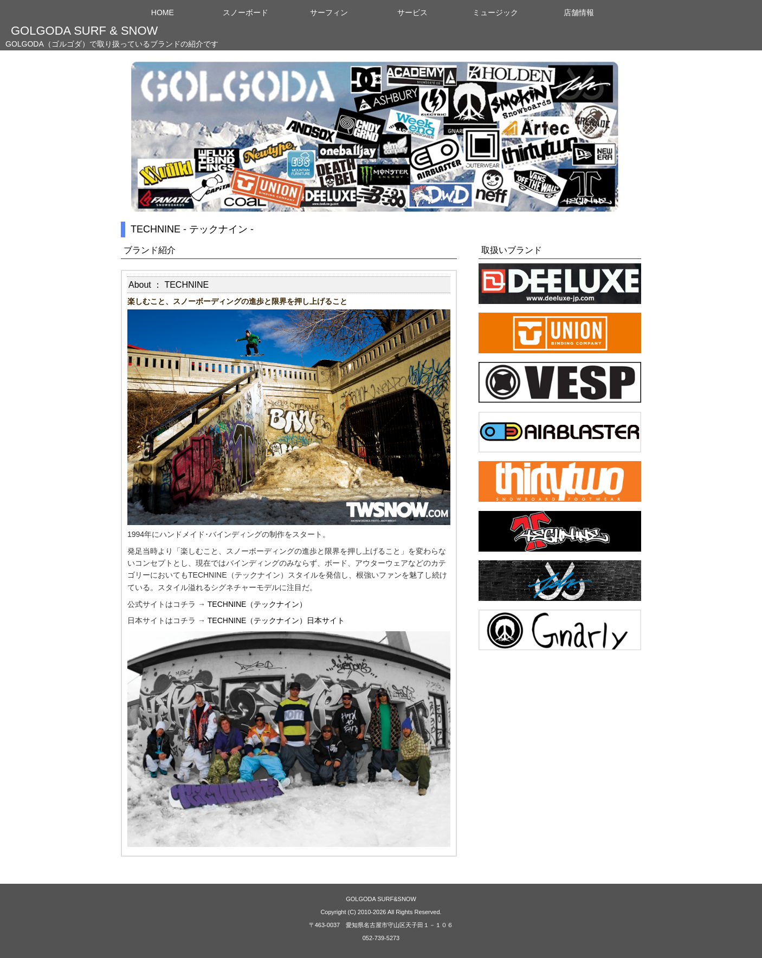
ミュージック (495, 12)
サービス (412, 12)
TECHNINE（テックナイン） (257, 604)
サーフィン (329, 12)
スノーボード (245, 12)
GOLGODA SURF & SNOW (84, 30)
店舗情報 (579, 12)
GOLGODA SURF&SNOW (381, 899)
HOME (162, 12)
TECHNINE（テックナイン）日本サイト (276, 620)
